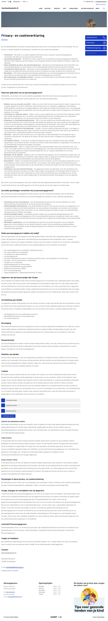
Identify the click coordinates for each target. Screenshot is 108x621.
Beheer (16, 617)
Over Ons (47, 8)
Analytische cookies (11, 405)
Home (40, 8)
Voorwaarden (101, 617)
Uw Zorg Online (9, 617)
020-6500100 (10, 592)
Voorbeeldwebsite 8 (9, 8)
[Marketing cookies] (17, 410)
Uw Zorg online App (87, 8)
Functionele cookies (11, 400)
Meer (97, 8)
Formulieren (73, 8)
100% (24, 1)
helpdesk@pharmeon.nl (15, 567)
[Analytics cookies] (18, 405)
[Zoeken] (104, 8)
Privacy (95, 617)
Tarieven (57, 8)
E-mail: (3, 567)
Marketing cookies (11, 411)
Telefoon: (4, 571)
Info (64, 8)
